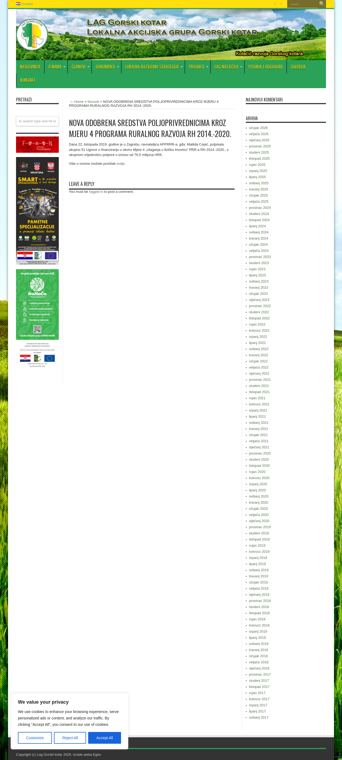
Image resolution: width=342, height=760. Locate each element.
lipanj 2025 (257, 177)
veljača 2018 (259, 662)
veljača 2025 (259, 201)
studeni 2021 (259, 386)
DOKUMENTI (107, 67)
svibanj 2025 (259, 183)
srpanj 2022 (258, 337)
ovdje (120, 164)
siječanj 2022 (259, 373)
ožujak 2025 (258, 195)
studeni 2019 (259, 533)
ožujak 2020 (258, 509)
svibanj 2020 (259, 496)
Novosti (93, 102)
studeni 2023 (259, 263)
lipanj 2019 (257, 564)
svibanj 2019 (259, 570)
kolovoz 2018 (259, 625)
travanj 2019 (258, 576)
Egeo (97, 755)
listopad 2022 (259, 318)
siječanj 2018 (259, 668)
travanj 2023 (258, 287)
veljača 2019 (259, 588)
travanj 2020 (258, 502)
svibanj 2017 (259, 717)
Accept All (104, 738)
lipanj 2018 (257, 638)
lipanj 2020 (257, 490)
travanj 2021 (258, 429)
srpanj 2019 (258, 558)
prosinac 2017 (260, 674)
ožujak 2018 (258, 656)
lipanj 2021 (257, 416)
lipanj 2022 (257, 343)
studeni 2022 (259, 312)
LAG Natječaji (228, 67)
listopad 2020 (259, 466)
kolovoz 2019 (259, 552)
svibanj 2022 (259, 349)
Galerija (298, 67)
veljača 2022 (259, 367)
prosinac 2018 (260, 601)
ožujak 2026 (258, 128)
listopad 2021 (259, 392)
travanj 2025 (258, 189)
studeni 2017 (259, 681)
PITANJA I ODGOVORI (265, 67)
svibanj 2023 (259, 281)
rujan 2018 (257, 619)
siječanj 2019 (259, 595)
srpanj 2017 (258, 705)
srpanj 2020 (258, 484)
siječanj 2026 (259, 140)
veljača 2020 (259, 515)
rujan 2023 (257, 269)
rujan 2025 (257, 165)
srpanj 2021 (258, 410)
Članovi (81, 67)
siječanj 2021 (259, 447)
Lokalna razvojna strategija (154, 67)
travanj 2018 (258, 650)
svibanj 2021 (259, 423)
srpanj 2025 (258, 171)
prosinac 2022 (260, 306)
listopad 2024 (259, 220)
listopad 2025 (259, 158)
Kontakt (28, 80)
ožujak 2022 (258, 361)
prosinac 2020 (260, 453)
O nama (56, 67)
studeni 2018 (259, 607)
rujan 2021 (257, 398)
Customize (35, 738)
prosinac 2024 (260, 208)
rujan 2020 (257, 472)
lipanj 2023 (257, 275)
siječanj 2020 (259, 521)
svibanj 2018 (259, 644)
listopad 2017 (259, 687)
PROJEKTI (198, 67)
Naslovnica (30, 67)
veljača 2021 (259, 441)
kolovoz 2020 (259, 478)
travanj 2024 (258, 238)
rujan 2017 (257, 693)
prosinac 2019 (260, 527)
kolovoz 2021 (259, 404)
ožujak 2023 (258, 294)
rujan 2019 (257, 545)
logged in (96, 192)
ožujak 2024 (258, 244)
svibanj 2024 (259, 232)
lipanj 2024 (257, 226)
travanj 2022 (258, 355)
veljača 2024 (259, 251)
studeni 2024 (259, 214)
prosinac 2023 (260, 257)
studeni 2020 (259, 459)
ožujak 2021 (258, 435)
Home (76, 102)
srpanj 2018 (258, 631)
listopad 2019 (259, 539)
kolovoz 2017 (259, 699)
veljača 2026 (259, 134)
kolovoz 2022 (259, 330)
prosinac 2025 (260, 146)
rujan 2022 (257, 324)
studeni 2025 (259, 152)
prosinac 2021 (260, 380)
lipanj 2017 (257, 711)
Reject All (70, 738)
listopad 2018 (259, 613)
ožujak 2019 (258, 582)
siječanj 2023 (259, 300)
